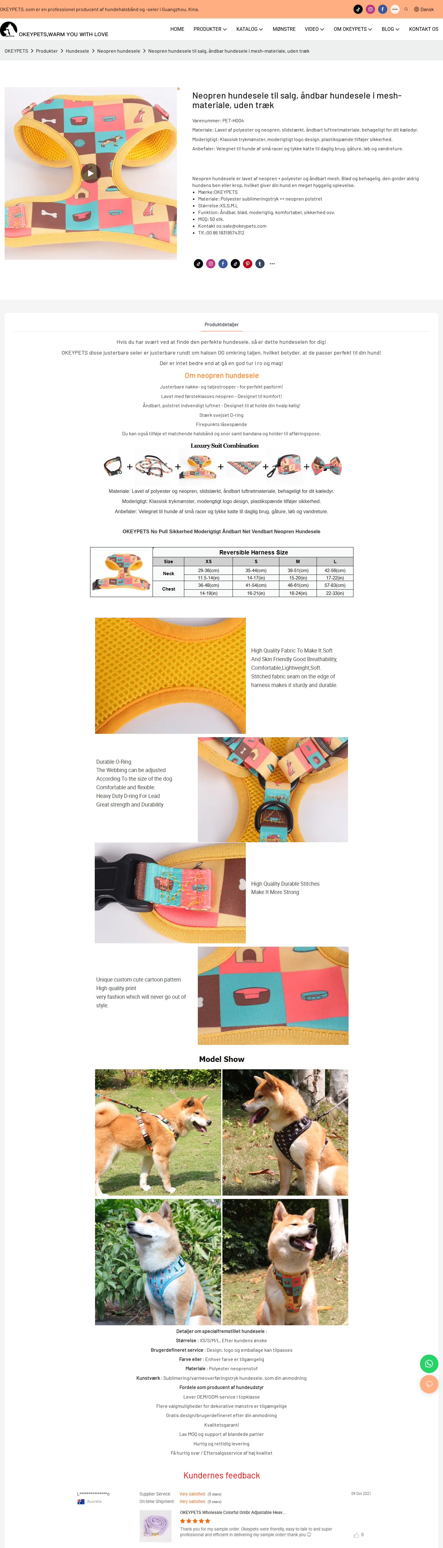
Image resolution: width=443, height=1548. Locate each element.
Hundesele (77, 51)
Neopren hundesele (118, 51)
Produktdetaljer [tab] (222, 324)
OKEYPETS (16, 51)
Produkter (47, 51)
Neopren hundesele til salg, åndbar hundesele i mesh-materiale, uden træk (228, 51)
